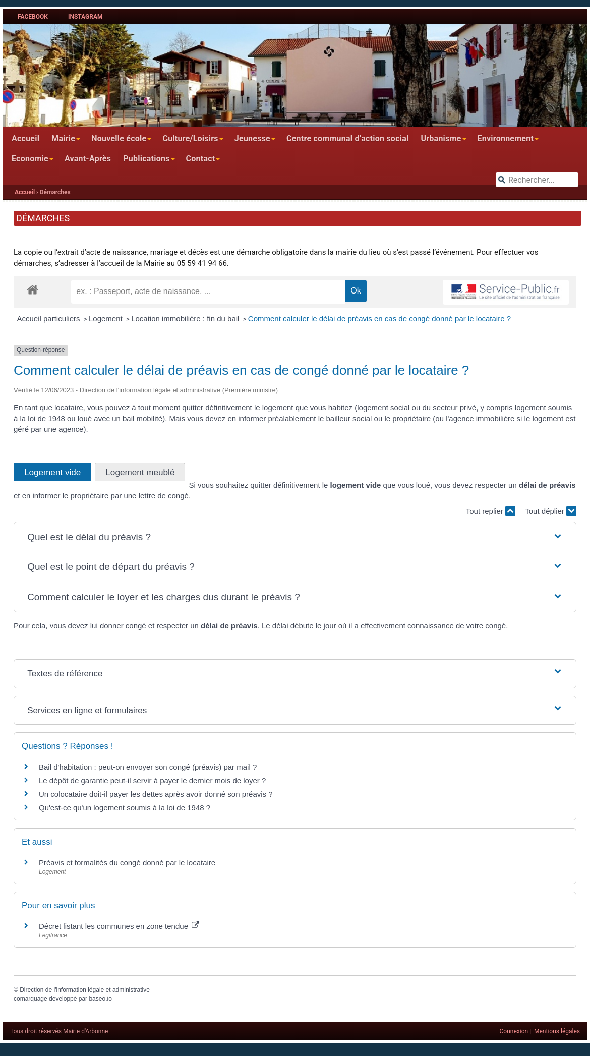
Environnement (506, 138)
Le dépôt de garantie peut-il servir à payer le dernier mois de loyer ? (152, 780)
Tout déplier (550, 511)
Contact (200, 158)
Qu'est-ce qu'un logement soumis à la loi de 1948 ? (124, 807)
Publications (146, 158)
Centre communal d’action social (347, 138)
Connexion (514, 1031)
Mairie (63, 138)
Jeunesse (252, 138)
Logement (107, 318)
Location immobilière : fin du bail (186, 318)
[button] (295, 537)
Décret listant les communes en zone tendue (119, 926)
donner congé (123, 625)
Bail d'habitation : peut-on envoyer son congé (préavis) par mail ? (148, 766)
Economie (30, 158)
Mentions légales (557, 1031)
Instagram (85, 16)
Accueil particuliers (49, 318)
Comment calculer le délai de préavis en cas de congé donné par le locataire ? (379, 318)
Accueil (25, 138)
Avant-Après (88, 158)
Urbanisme (441, 138)
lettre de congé (164, 495)
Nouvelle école (118, 138)
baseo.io (100, 998)
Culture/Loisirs (190, 138)
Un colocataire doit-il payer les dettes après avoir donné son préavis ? (156, 794)
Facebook (33, 16)
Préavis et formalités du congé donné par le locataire (127, 862)
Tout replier (490, 511)
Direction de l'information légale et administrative (85, 989)
